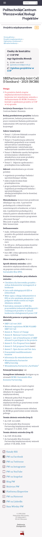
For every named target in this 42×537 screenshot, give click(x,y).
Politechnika (13, 12)
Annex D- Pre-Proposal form (17, 343)
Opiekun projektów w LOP (20, 69)
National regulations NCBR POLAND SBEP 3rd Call (20, 327)
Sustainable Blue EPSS (12, 272)
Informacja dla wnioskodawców (18, 357)
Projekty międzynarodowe (17, 27)
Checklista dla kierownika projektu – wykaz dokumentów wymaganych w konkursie (21, 285)
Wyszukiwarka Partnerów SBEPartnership (16, 361)
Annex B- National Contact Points (19, 335)
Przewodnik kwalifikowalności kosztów (18, 353)
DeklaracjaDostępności (21, 525)
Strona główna (9, 37)
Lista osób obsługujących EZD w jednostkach (18, 291)
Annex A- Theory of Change (17, 332)
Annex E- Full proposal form (17, 346)
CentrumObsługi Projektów (30, 14)
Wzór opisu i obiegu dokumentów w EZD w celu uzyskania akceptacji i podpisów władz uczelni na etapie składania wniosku (20, 299)
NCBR (13, 377)
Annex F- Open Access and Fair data (20, 349)
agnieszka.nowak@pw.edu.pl (20, 65)
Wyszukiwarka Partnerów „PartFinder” (22, 366)
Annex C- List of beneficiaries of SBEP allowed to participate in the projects (21, 339)
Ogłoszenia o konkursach (12, 41)
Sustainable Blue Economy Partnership (17, 378)
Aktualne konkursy (10, 43)
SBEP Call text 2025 (13, 323)
